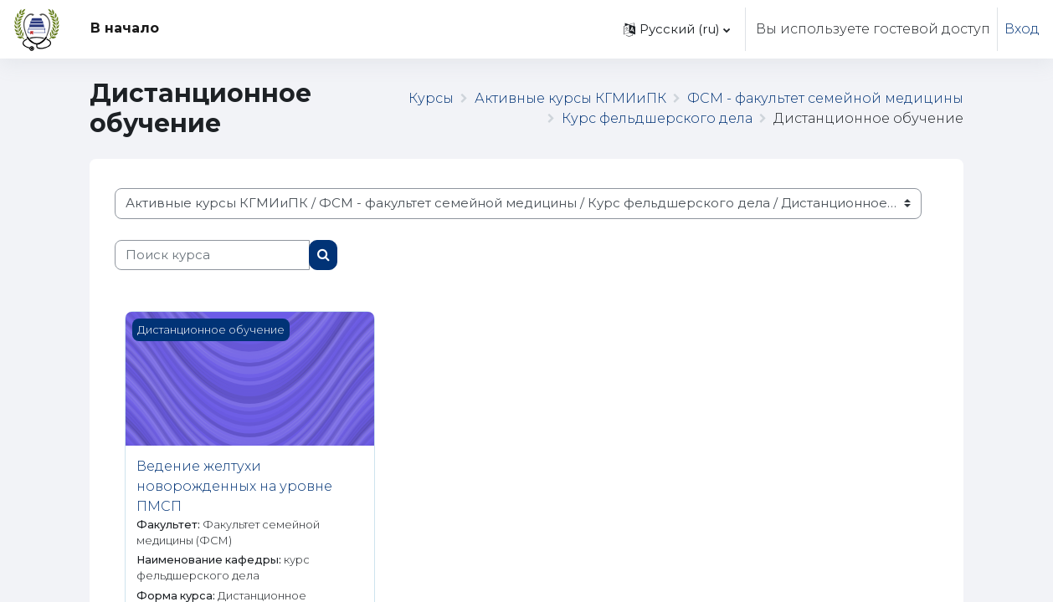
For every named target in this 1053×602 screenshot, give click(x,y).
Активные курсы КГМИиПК (570, 98)
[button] (677, 29)
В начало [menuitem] (124, 28)
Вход (1022, 29)
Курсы (431, 98)
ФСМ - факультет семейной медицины (825, 98)
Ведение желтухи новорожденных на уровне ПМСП (234, 486)
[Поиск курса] (212, 255)
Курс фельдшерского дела (657, 118)
